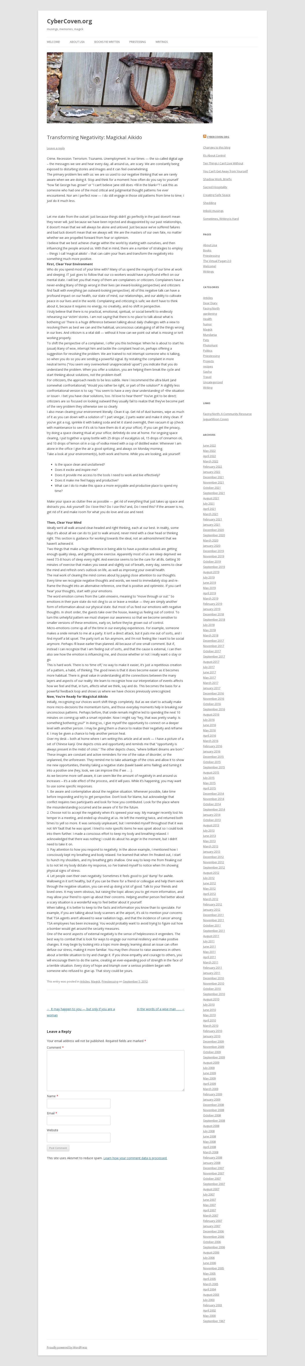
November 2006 (213, 1237)
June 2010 (209, 1010)
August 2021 (211, 498)
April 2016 (209, 735)
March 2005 (210, 1284)
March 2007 (210, 1215)
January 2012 (211, 910)
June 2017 (209, 672)
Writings (162, 42)
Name (52, 1096)
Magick (95, 981)
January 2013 (211, 852)
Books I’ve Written (107, 42)
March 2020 (210, 540)
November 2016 (213, 699)
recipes (208, 366)
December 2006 (213, 1231)
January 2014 (211, 815)
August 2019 (211, 572)
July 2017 (209, 667)
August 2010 (211, 999)
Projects (208, 361)
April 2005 (209, 1279)
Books (207, 250)
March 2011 (210, 962)
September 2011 (214, 931)
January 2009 (211, 1099)
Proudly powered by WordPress (67, 1347)
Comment (55, 1047)
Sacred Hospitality (215, 187)
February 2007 (212, 1221)
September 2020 (214, 535)
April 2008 (209, 1147)
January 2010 (211, 1036)
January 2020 (211, 546)
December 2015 (213, 757)
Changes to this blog (216, 147)
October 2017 (212, 651)
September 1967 (214, 1321)
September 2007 (214, 1184)
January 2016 (211, 751)
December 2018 (213, 614)
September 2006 (214, 1247)
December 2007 (213, 1168)
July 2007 (209, 1194)
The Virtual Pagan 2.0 (217, 261)
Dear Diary (210, 303)
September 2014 (214, 809)
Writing (207, 387)
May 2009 (209, 1078)
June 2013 (209, 836)
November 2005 (213, 1268)
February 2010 (212, 1031)
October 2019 (212, 561)
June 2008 (209, 1136)
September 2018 (214, 619)
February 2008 (212, 1157)
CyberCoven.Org (218, 136)
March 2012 (210, 899)
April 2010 (209, 1020)
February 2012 (212, 904)
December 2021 (213, 477)
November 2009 (213, 1047)
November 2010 (213, 983)
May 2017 (209, 677)
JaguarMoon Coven (216, 419)
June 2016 (209, 725)
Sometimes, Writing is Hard (221, 219)
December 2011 (213, 915)
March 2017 (210, 683)
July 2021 (209, 503)
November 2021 (213, 482)
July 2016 (209, 720)
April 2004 (209, 1289)
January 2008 (211, 1163)
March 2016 (210, 741)
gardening (210, 314)
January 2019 (211, 609)
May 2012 (209, 888)
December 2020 (213, 530)
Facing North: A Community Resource (227, 414)
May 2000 (209, 1316)
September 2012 (214, 867)
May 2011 (209, 952)
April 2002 (209, 1310)
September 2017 (214, 656)
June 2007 (209, 1200)
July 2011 (209, 941)
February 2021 (212, 519)
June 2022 (209, 445)
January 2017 (211, 688)
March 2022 (210, 461)
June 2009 (209, 1073)
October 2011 (212, 925)
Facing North (211, 308)
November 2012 (213, 862)
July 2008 (209, 1131)
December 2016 (213, 693)
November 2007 (213, 1173)
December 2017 (213, 641)
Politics (207, 350)
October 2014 (212, 804)
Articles (85, 981)
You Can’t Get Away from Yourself (225, 171)
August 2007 (211, 1189)
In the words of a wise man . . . (160, 1009)
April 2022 (209, 456)
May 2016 (209, 730)
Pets (206, 340)
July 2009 (209, 1068)
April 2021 (209, 509)
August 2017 (211, 662)
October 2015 (212, 762)
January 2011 (211, 973)
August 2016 (211, 714)
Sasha (207, 372)
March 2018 (210, 635)
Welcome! (53, 42)
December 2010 (213, 978)
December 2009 (213, 1041)
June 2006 (209, 1263)
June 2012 (209, 883)
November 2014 (213, 799)
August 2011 (211, 936)
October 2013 (212, 820)
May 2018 (209, 630)
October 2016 (212, 704)
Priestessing (137, 42)
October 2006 (212, 1242)
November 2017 (213, 646)
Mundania (210, 335)
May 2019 (209, 588)
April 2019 (209, 593)
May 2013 (209, 841)
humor (207, 324)
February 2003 (212, 1305)
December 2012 (213, 857)
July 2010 (209, 1004)
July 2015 (209, 778)
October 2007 (212, 1179)
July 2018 (209, 625)
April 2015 (209, 788)
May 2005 (209, 1273)
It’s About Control (214, 155)
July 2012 (209, 878)
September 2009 (214, 1057)
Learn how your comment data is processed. (135, 1158)
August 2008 (211, 1126)
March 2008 (210, 1152)
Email (52, 1113)
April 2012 (209, 894)
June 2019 (209, 583)
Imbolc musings (213, 211)
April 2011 (209, 957)
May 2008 (209, 1142)
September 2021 (214, 493)
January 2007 (211, 1226)
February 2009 (212, 1094)
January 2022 (211, 472)
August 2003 (211, 1295)
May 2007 (209, 1205)
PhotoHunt (210, 345)
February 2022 (212, 467)
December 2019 (213, 551)
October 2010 (212, 989)
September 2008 (214, 1121)
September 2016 (214, 709)
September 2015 (214, 767)
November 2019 (213, 556)
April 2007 (209, 1210)
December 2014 (213, 794)
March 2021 (210, 514)
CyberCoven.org (69, 21)
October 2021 (212, 488)
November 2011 (213, 920)
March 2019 (210, 598)
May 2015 (209, 783)
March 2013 (210, 846)
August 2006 (211, 1252)
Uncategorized (213, 382)
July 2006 (209, 1258)
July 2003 (209, 1300)
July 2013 (209, 830)
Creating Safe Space (216, 195)
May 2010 (209, 1015)
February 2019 (212, 604)
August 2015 (211, 772)
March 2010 (210, 1026)
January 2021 (211, 525)
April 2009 (209, 1084)
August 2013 (211, 825)
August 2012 (211, 873)
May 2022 (209, 451)
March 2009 (210, 1089)
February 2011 (212, 968)
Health (207, 319)
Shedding (209, 203)
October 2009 (212, 1052)
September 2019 (214, 567)
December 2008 (213, 1105)
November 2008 (213, 1110)
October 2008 (212, 1115)
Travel (207, 377)
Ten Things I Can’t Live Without (223, 163)
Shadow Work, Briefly (217, 179)
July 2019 (209, 577)
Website (52, 1130)
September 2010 (214, 994)
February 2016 (212, 746)
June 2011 (209, 946)
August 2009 (211, 1062)
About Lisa (77, 42)
